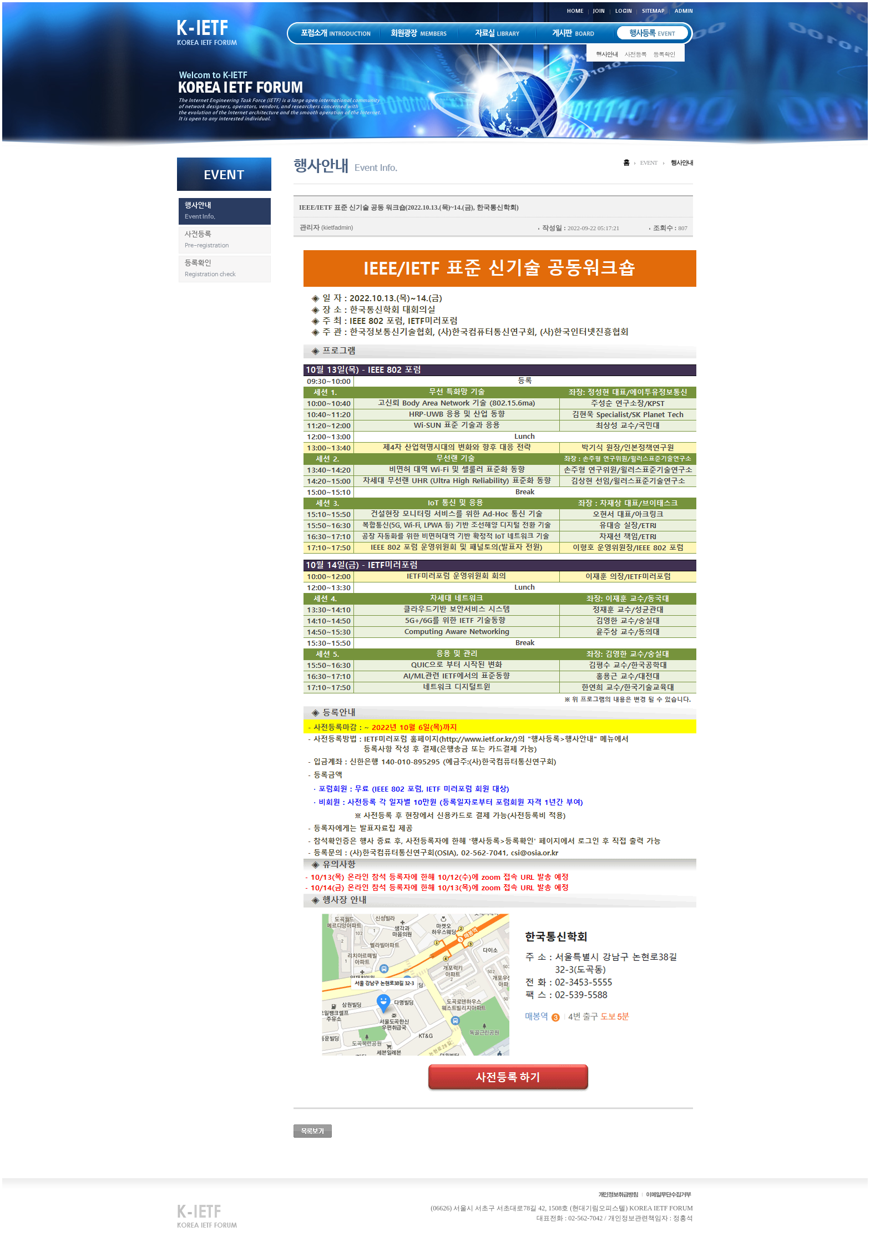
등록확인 (664, 54)
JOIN (599, 10)
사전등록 (636, 54)
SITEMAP (653, 10)
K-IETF (213, 32)
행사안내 (607, 54)
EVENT (648, 162)
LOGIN (623, 10)
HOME (575, 10)
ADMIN (684, 10)
